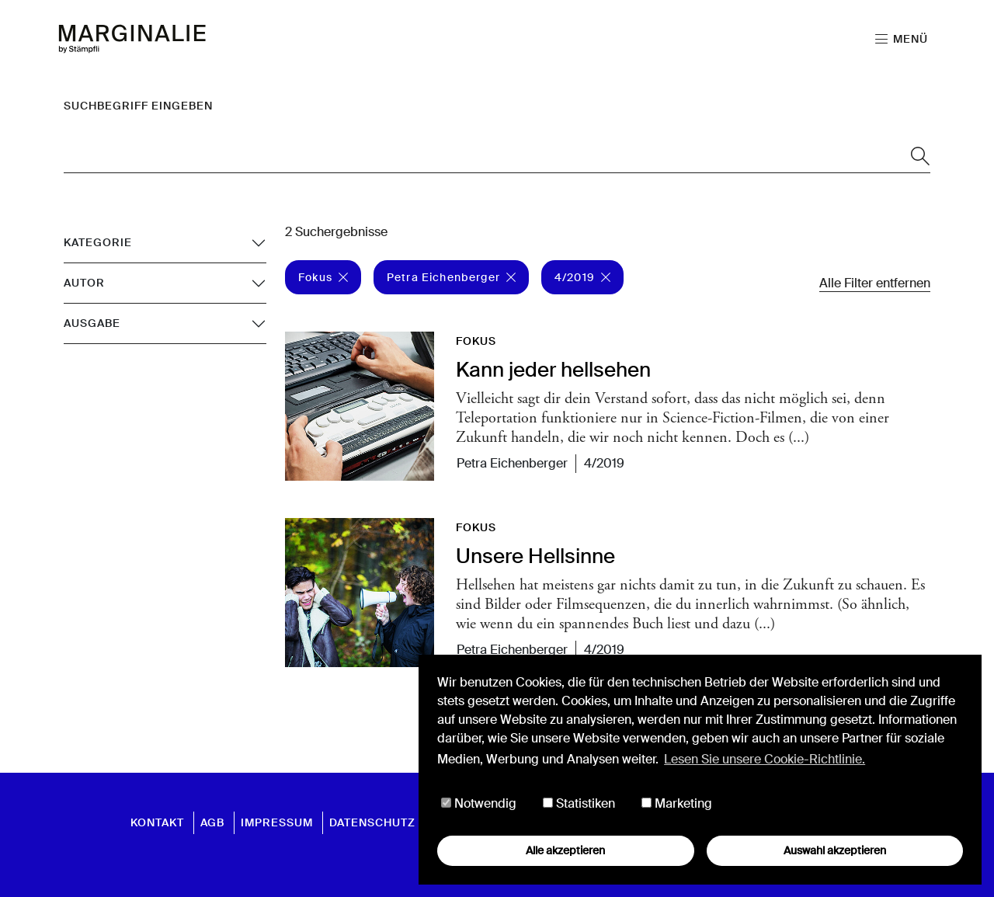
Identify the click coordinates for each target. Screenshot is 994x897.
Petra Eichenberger (451, 277)
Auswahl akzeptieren (835, 850)
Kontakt (157, 822)
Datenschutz (372, 822)
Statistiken (579, 803)
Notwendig (478, 803)
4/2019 (582, 277)
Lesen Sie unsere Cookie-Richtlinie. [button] (764, 759)
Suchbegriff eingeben (138, 106)
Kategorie (98, 242)
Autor (84, 283)
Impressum (277, 822)
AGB (212, 822)
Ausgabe (92, 323)
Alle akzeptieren (565, 850)
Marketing (676, 803)
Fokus (323, 277)
